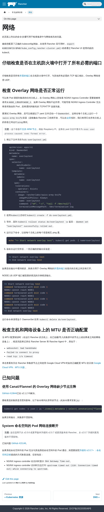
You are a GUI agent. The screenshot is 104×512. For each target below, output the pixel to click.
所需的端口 (25, 76)
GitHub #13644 (9, 393)
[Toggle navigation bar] (4, 4)
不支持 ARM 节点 (28, 129)
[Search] (92, 4)
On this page (10, 19)
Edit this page (10, 479)
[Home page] (4, 12)
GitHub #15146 (18, 443)
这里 (69, 118)
